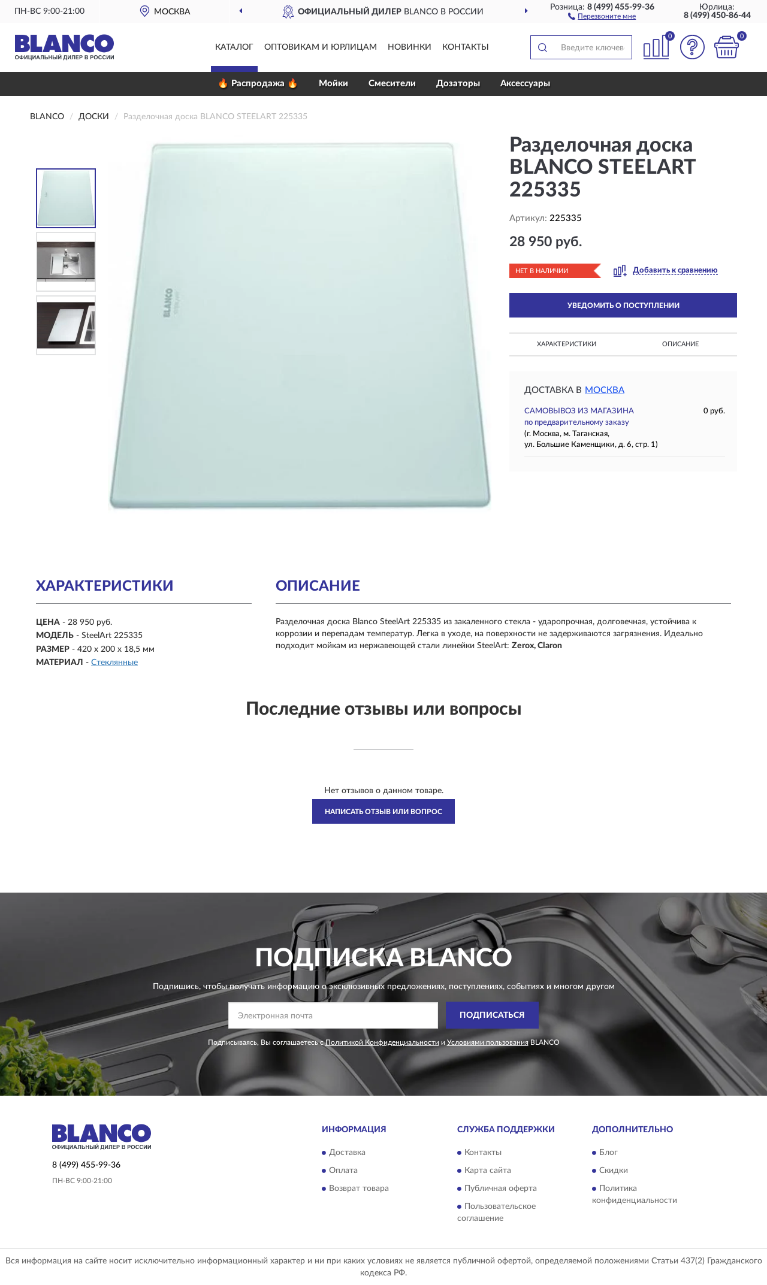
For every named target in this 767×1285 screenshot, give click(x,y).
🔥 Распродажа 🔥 (258, 83)
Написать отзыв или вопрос (383, 811)
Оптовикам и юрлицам (320, 47)
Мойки (333, 83)
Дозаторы (458, 83)
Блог (608, 1153)
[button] (602, 15)
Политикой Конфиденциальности (382, 1042)
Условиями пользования (488, 1042)
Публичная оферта (500, 1189)
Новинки (409, 47)
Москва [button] (604, 390)
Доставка (347, 1153)
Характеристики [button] (566, 344)
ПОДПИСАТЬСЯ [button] (492, 1015)
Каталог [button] (234, 47)
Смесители (392, 83)
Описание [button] (680, 344)
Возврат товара (359, 1189)
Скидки (613, 1171)
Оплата (343, 1171)
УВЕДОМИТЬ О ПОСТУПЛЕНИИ (623, 305)
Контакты (465, 47)
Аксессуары (525, 83)
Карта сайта (487, 1171)
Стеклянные (114, 662)
